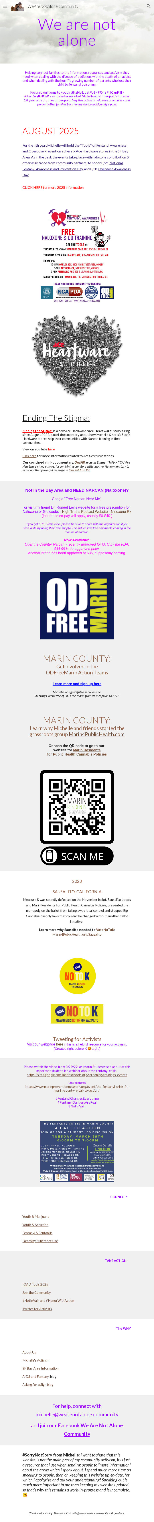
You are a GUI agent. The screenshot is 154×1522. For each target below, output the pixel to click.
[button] (5, 6)
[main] (77, 31)
